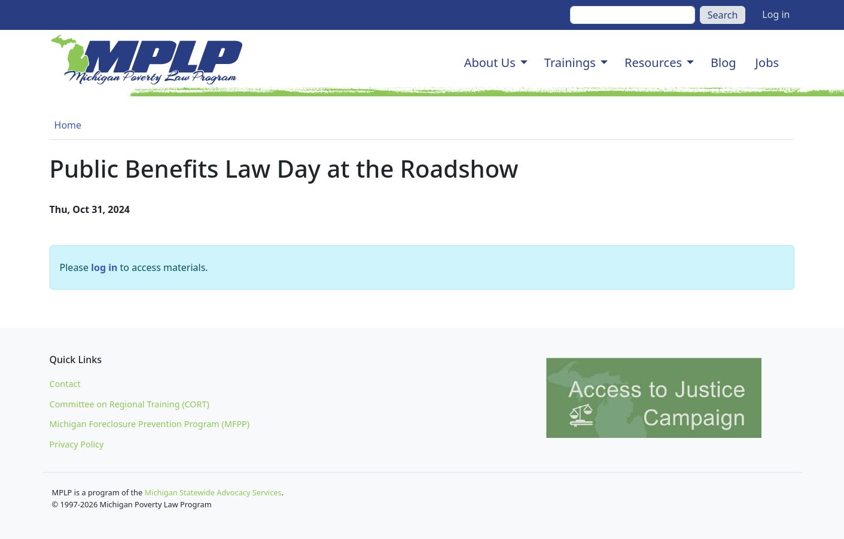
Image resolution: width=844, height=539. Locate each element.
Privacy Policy (77, 444)
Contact (65, 383)
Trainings (570, 62)
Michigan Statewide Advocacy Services (213, 492)
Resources (653, 62)
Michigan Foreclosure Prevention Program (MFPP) (150, 424)
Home (68, 125)
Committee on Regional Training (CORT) (129, 404)
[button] (524, 63)
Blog (723, 62)
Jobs (767, 62)
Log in (776, 14)
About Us (490, 62)
